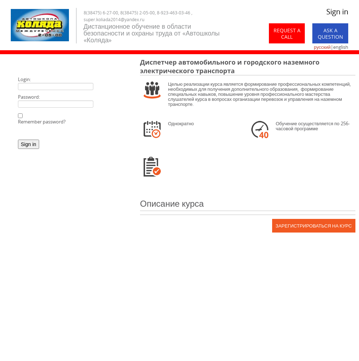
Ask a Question (330, 33)
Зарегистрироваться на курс (314, 225)
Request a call (287, 33)
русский (322, 47)
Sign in (337, 11)
